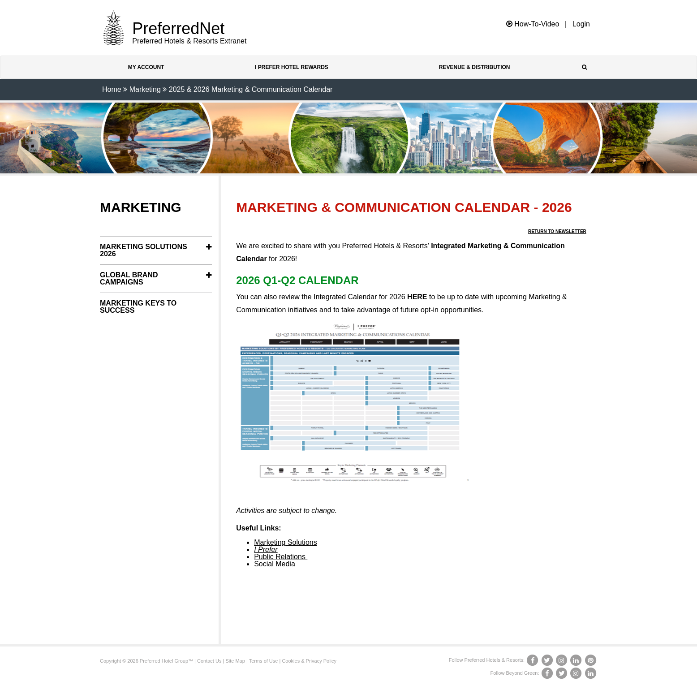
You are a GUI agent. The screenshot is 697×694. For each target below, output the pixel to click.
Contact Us (209, 661)
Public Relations (280, 556)
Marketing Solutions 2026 (143, 250)
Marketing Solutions (285, 542)
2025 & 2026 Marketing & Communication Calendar (251, 89)
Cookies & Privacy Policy (309, 661)
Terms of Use (263, 661)
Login (581, 24)
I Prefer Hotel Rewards (291, 67)
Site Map (235, 661)
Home (111, 89)
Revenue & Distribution (474, 67)
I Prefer (265, 549)
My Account (146, 67)
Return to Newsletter (557, 231)
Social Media (274, 564)
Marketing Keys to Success (138, 306)
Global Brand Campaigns (129, 278)
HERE (417, 297)
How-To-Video (532, 24)
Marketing (145, 89)
